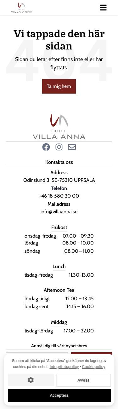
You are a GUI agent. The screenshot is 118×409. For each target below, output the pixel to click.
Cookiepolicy (93, 366)
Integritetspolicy (64, 366)
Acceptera (59, 395)
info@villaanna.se (59, 212)
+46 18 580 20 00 (59, 196)
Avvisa (83, 379)
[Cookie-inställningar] (31, 380)
